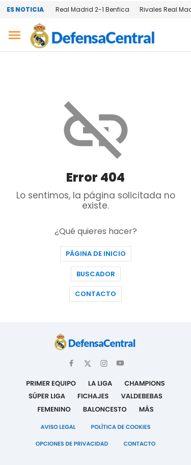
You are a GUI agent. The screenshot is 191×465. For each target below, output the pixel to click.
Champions (144, 383)
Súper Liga (47, 396)
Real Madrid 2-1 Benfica (92, 9)
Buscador (95, 274)
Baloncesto (105, 409)
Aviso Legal (58, 427)
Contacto (95, 294)
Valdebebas (141, 396)
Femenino (53, 409)
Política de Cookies (121, 427)
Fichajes (92, 396)
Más (146, 409)
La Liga (100, 383)
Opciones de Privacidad (72, 444)
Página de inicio (96, 253)
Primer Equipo (51, 383)
